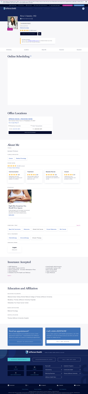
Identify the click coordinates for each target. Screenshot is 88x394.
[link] (24, 27)
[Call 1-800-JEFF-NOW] (69, 359)
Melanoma (26, 229)
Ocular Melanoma (51, 229)
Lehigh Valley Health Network (41, 5)
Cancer (11, 158)
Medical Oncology (21, 158)
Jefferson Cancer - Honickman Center (21, 119)
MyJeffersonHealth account (33, 40)
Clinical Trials (13, 5)
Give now (22, 5)
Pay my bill (30, 5)
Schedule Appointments (68, 5)
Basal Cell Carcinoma (14, 229)
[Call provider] (39, 33)
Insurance (64, 50)
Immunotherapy (24, 238)
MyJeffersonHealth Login (79, 5)
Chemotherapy (13, 238)
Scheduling (12, 50)
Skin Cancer (63, 229)
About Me (47, 50)
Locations (29, 50)
